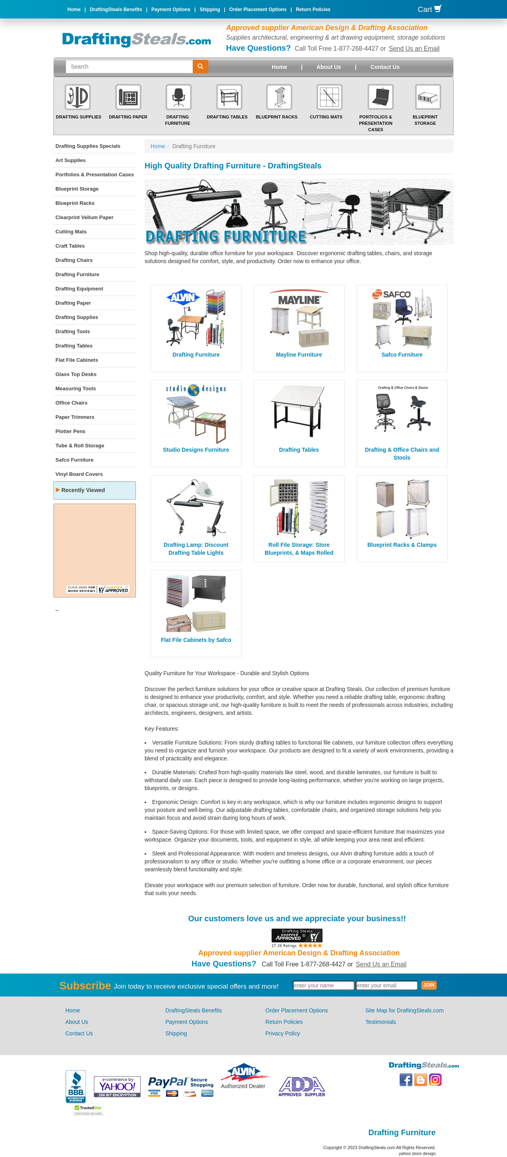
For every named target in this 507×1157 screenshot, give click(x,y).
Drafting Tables (227, 117)
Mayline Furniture (299, 354)
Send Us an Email (414, 48)
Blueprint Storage (77, 189)
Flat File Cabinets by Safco (196, 640)
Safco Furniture (74, 460)
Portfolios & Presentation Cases (376, 123)
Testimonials (381, 1022)
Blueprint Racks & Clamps (401, 545)
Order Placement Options (258, 9)
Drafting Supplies (78, 117)
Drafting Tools (72, 331)
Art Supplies (70, 160)
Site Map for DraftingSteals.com (405, 1010)
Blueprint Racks (276, 117)
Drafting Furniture (77, 274)
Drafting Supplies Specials (87, 146)
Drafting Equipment (79, 289)
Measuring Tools (75, 388)
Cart (430, 9)
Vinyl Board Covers (79, 474)
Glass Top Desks (76, 374)
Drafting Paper (128, 117)
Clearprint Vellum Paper (84, 217)
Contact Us (385, 67)
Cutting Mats (326, 117)
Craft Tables (70, 246)
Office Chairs (71, 403)
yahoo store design (417, 1153)
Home (73, 9)
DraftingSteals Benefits (116, 9)
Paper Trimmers (74, 417)
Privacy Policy (282, 1033)
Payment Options (171, 9)
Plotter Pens (70, 431)
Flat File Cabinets (76, 360)
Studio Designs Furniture (196, 450)
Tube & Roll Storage (79, 446)
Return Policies (313, 9)
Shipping (210, 9)
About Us (328, 67)
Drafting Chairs (74, 260)
